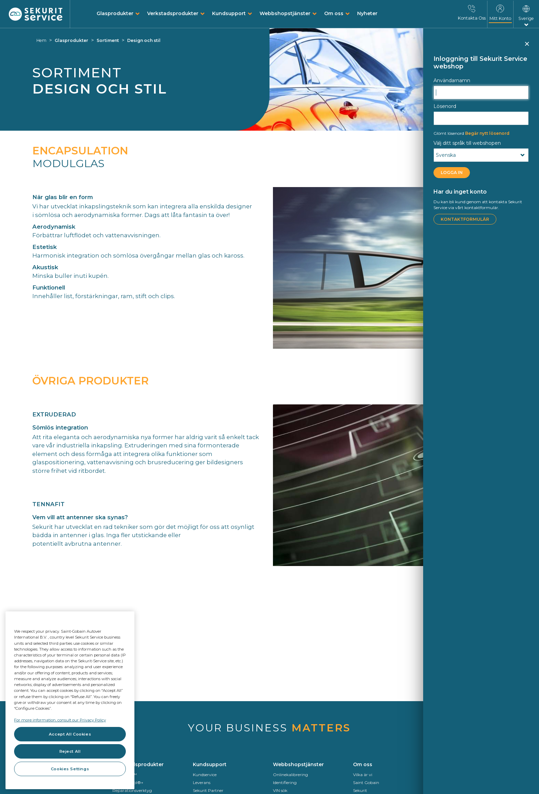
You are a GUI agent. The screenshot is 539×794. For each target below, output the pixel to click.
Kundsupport (229, 13)
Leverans (201, 782)
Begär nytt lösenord (471, 133)
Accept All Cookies (70, 734)
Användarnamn (451, 80)
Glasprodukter (115, 13)
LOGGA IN (452, 172)
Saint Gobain (366, 782)
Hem (41, 40)
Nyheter (367, 13)
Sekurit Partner (208, 790)
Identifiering (285, 782)
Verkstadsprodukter (172, 13)
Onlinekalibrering (290, 774)
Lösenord (444, 106)
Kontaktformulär (465, 219)
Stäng (526, 46)
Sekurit (360, 790)
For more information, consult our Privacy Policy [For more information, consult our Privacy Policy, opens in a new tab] (60, 720)
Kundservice (205, 774)
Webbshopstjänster (285, 13)
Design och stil (144, 40)
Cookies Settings (70, 768)
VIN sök (280, 790)
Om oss (333, 13)
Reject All (70, 751)
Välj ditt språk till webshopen (467, 143)
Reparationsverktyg (132, 790)
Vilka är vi (362, 774)
